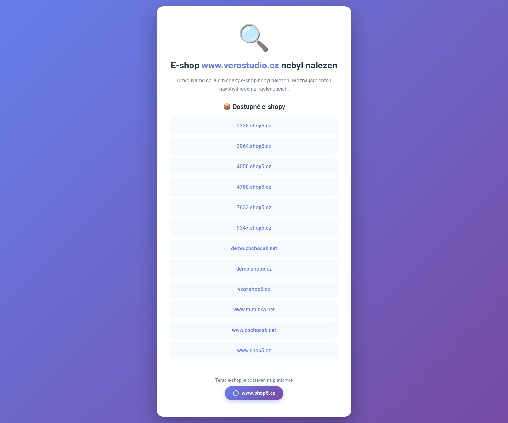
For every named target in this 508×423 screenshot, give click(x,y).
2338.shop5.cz (254, 126)
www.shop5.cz (254, 350)
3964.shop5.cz (254, 146)
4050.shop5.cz (254, 166)
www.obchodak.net (254, 330)
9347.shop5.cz (254, 228)
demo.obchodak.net (254, 248)
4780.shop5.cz (254, 187)
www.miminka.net (254, 310)
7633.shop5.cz (254, 207)
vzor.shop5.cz (254, 289)
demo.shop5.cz (254, 269)
